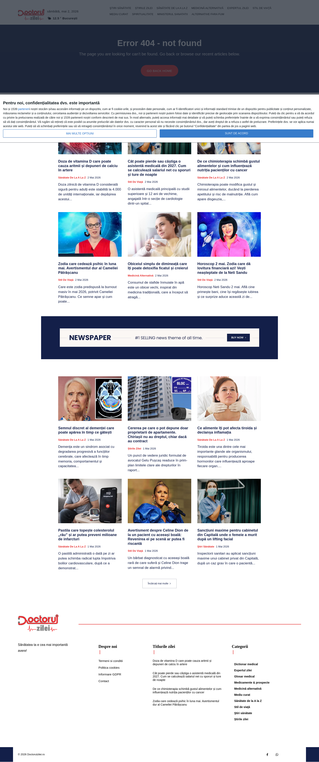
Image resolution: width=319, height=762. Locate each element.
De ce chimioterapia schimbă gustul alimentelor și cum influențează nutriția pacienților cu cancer (228, 166)
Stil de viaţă (135, 182)
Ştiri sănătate (205, 546)
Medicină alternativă (140, 275)
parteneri (23, 109)
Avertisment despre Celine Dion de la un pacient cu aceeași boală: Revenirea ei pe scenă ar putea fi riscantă (158, 537)
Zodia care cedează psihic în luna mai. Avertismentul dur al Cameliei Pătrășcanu (88, 268)
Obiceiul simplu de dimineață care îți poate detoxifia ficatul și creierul (158, 266)
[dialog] (159, 119)
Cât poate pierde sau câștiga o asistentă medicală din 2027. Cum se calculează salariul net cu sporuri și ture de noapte (159, 168)
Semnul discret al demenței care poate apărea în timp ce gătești (86, 430)
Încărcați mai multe (159, 583)
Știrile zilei (134, 448)
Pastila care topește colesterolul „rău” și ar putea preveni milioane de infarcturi (87, 535)
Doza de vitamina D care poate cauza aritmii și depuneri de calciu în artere (88, 166)
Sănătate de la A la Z (72, 177)
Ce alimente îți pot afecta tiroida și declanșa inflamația (227, 430)
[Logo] (38, 623)
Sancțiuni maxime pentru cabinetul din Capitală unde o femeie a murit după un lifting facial (227, 535)
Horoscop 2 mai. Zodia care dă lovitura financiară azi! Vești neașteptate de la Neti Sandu (223, 268)
